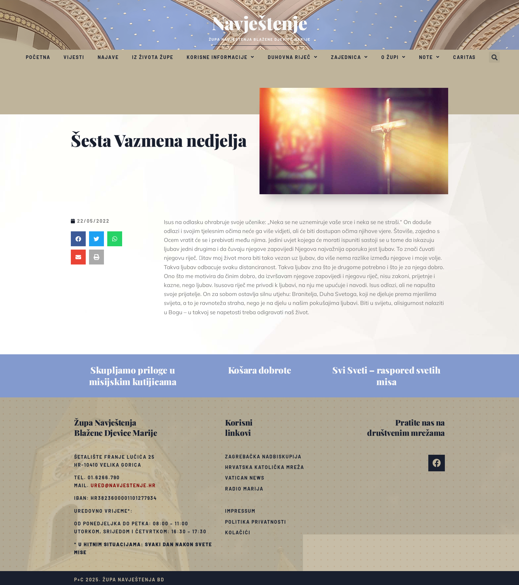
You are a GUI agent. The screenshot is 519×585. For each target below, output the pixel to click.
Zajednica (349, 57)
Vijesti (74, 57)
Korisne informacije (221, 57)
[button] (494, 57)
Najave (108, 57)
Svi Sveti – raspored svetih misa (386, 375)
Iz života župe (152, 57)
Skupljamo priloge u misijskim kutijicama (132, 375)
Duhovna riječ (293, 57)
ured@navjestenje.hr (123, 485)
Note (429, 57)
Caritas (464, 57)
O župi (393, 57)
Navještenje (259, 22)
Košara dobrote (259, 370)
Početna (38, 57)
